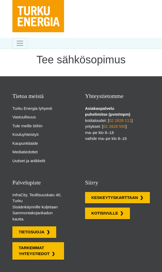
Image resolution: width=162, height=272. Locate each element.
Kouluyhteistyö (25, 134)
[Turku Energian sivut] (38, 4)
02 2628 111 (120, 120)
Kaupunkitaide (25, 143)
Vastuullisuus (24, 117)
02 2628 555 (114, 126)
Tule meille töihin (27, 126)
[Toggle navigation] (19, 43)
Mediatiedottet (25, 152)
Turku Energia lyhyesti (32, 108)
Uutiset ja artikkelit (28, 160)
